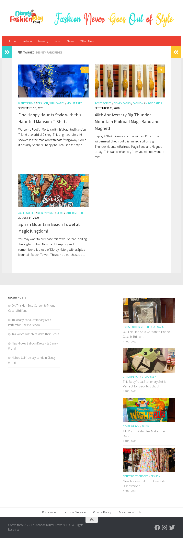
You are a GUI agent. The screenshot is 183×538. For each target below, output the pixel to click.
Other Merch (88, 41)
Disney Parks (26, 103)
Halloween (57, 103)
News (70, 41)
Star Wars (157, 327)
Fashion (27, 41)
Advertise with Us (130, 512)
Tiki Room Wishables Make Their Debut (35, 334)
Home (12, 41)
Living (57, 41)
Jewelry (42, 41)
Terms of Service (74, 512)
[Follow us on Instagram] (165, 527)
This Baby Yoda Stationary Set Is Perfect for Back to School (144, 384)
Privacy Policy (102, 512)
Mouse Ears (74, 103)
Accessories (103, 103)
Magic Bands (154, 103)
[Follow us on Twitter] (172, 527)
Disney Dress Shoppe (135, 476)
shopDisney (149, 376)
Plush (145, 426)
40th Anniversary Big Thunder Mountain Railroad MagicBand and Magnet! (127, 121)
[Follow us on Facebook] (157, 527)
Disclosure (49, 512)
